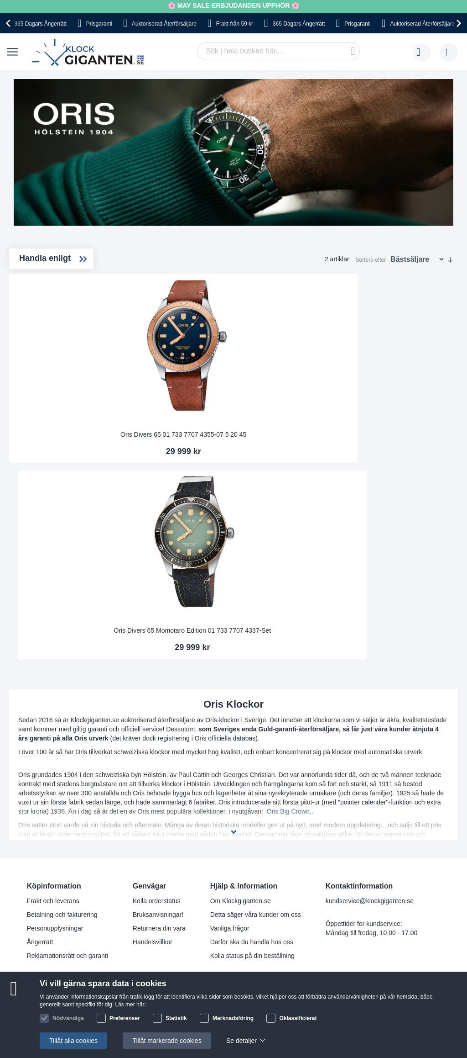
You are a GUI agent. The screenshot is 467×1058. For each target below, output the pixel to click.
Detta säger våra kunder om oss (255, 784)
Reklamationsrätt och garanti (67, 826)
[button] (46, 1045)
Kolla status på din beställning (252, 826)
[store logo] (90, 52)
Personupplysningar (55, 798)
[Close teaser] (91, 1028)
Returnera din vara (159, 798)
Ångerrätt (40, 812)
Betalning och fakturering (62, 784)
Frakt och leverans (53, 771)
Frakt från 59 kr (234, 24)
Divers (42, 304)
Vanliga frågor (229, 798)
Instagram (270, 884)
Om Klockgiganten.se (240, 771)
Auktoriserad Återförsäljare (164, 24)
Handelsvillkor (152, 812)
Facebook (270, 869)
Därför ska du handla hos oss (251, 812)
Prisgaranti (99, 24)
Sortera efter (371, 260)
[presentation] (9, 23)
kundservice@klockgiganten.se (370, 771)
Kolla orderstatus (157, 771)
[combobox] (278, 51)
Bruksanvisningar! (158, 784)
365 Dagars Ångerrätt (40, 24)
